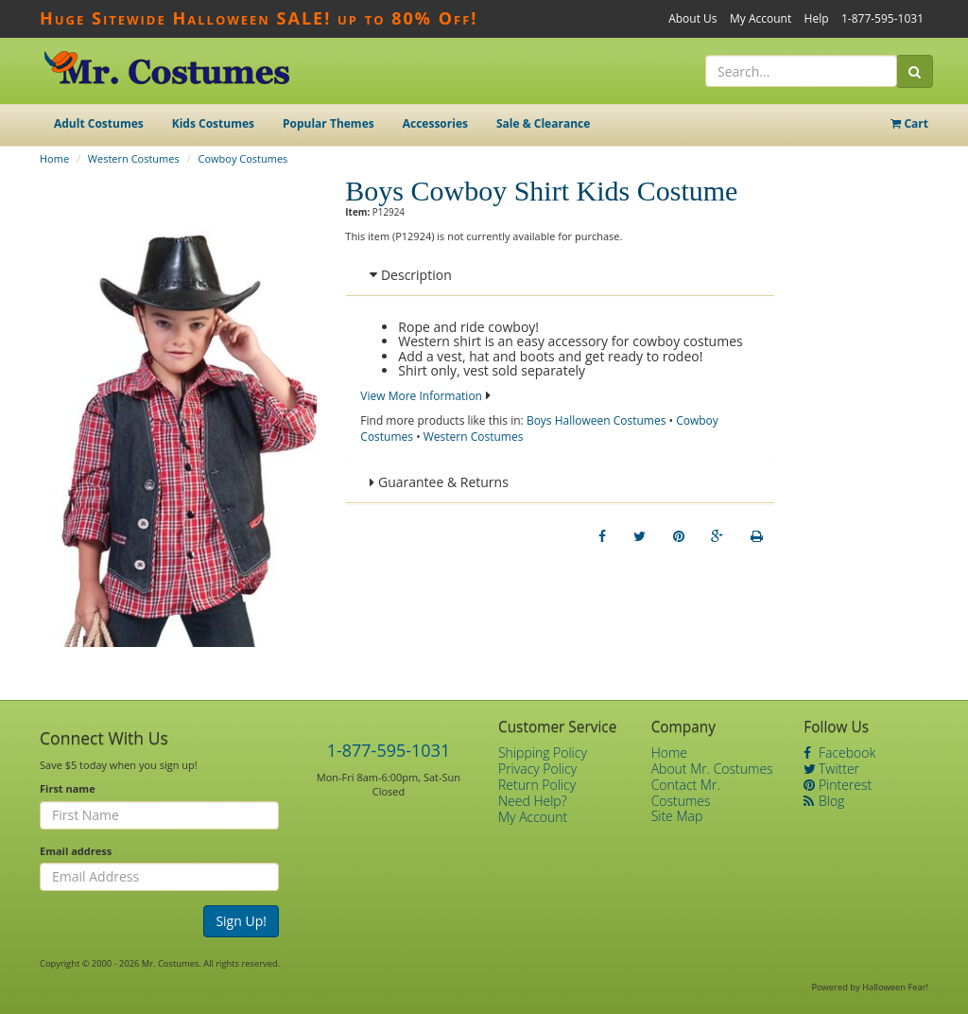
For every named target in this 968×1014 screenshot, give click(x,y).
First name (67, 788)
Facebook (839, 752)
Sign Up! (241, 921)
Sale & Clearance (543, 123)
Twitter (831, 769)
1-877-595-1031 (882, 18)
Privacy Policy (537, 769)
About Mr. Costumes (712, 769)
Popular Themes (328, 123)
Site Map (677, 816)
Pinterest (838, 785)
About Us (692, 18)
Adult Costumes (99, 123)
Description (410, 275)
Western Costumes (134, 158)
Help (816, 18)
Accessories (435, 123)
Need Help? (532, 801)
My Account (760, 18)
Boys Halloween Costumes (596, 420)
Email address (76, 851)
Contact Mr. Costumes (685, 793)
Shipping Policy (542, 752)
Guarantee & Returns (439, 482)
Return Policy (537, 785)
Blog (824, 801)
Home (54, 158)
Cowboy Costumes (242, 158)
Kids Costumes (213, 123)
